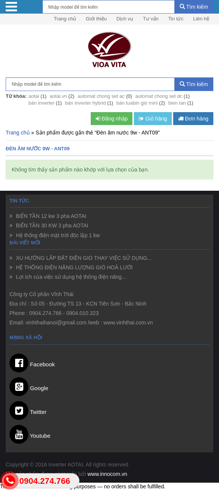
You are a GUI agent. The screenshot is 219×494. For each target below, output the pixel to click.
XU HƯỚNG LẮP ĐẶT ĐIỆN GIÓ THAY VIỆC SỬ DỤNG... (83, 258)
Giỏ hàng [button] (153, 119)
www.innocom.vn (107, 474)
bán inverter (41, 103)
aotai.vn (58, 96)
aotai (33, 96)
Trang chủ (65, 19)
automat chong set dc (158, 96)
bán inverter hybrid (85, 103)
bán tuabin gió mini (137, 103)
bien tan (177, 103)
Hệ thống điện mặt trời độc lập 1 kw (57, 235)
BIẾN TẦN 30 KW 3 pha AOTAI (51, 225)
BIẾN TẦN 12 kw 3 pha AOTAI (50, 216)
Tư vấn (150, 19)
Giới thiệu (96, 19)
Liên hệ (201, 19)
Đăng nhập (112, 119)
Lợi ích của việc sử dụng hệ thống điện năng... (70, 277)
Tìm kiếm (194, 7)
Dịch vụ (124, 19)
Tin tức (175, 19)
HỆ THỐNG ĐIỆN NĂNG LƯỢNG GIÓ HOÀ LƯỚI (73, 267)
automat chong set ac (101, 96)
